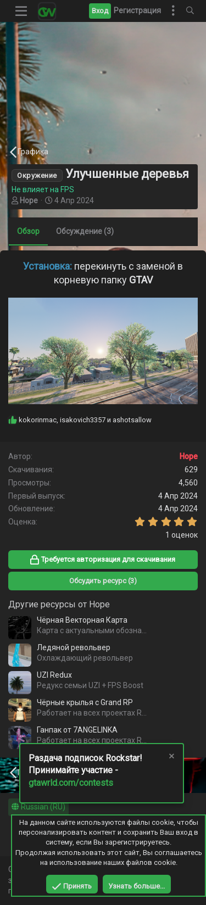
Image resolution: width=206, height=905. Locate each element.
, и (85, 420)
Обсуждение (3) (85, 231)
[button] (21, 11)
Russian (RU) (38, 806)
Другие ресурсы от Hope (59, 604)
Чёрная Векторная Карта (82, 620)
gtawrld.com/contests (71, 783)
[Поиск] (190, 11)
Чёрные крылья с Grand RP (85, 702)
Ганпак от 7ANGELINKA (77, 729)
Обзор (28, 231)
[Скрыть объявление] (170, 757)
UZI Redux (54, 675)
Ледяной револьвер (73, 647)
